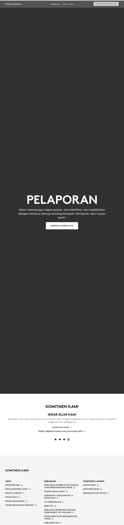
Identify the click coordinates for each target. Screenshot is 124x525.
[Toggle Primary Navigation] (121, 3)
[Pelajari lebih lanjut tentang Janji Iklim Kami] (62, 427)
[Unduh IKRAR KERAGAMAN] (16, 501)
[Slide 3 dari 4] (64, 439)
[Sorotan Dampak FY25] (62, 225)
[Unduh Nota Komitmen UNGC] (18, 489)
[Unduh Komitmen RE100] (92, 489)
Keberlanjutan (13, 10)
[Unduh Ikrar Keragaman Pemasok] (21, 505)
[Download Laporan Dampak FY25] (106, 11)
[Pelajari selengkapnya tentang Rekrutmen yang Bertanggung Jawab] (62, 517)
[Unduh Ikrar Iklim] (12, 497)
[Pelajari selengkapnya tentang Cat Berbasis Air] (54, 502)
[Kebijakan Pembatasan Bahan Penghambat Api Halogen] (62, 511)
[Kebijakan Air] (53, 523)
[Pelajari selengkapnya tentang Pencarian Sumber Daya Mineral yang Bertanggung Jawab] (62, 486)
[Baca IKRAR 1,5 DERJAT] (15, 493)
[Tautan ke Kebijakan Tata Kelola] (96, 493)
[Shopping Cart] (114, 4)
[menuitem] (55, 10)
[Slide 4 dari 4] (68, 439)
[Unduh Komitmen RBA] (14, 485)
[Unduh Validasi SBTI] (91, 485)
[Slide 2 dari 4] (60, 439)
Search (96, 3)
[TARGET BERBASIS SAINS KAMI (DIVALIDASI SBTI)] (62, 431)
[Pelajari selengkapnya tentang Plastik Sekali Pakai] (56, 491)
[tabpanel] (62, 428)
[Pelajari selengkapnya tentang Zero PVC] (50, 506)
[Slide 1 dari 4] (55, 439)
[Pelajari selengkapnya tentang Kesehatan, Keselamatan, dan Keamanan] (62, 496)
